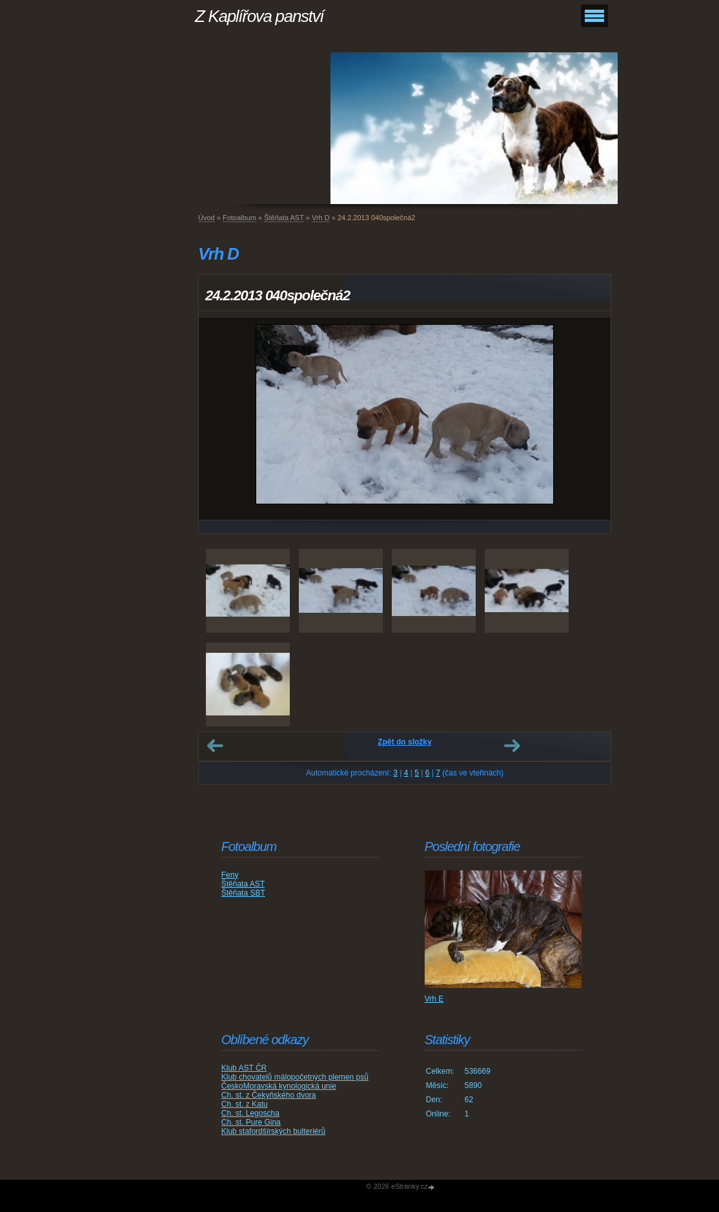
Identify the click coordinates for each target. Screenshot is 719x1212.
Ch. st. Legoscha (250, 1113)
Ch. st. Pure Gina (251, 1122)
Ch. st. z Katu (244, 1104)
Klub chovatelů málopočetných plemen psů (295, 1077)
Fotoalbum (239, 217)
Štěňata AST (284, 217)
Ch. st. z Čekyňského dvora (268, 1095)
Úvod (206, 217)
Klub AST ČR (244, 1068)
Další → (512, 745)
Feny (230, 874)
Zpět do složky (404, 741)
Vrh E (434, 998)
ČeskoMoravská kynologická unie (278, 1086)
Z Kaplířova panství (259, 16)
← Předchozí (215, 745)
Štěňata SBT (243, 893)
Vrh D (321, 217)
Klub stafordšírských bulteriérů (273, 1131)
